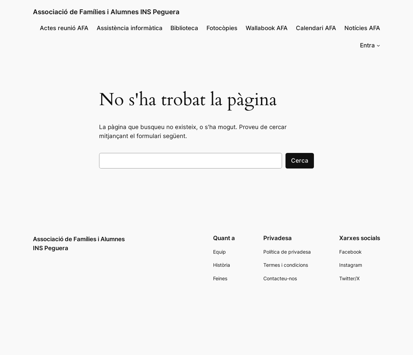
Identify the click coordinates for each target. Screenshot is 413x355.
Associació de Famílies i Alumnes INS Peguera (106, 12)
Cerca (299, 160)
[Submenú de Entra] (378, 45)
